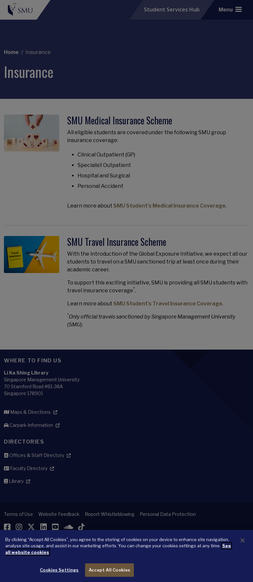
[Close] (242, 551)
